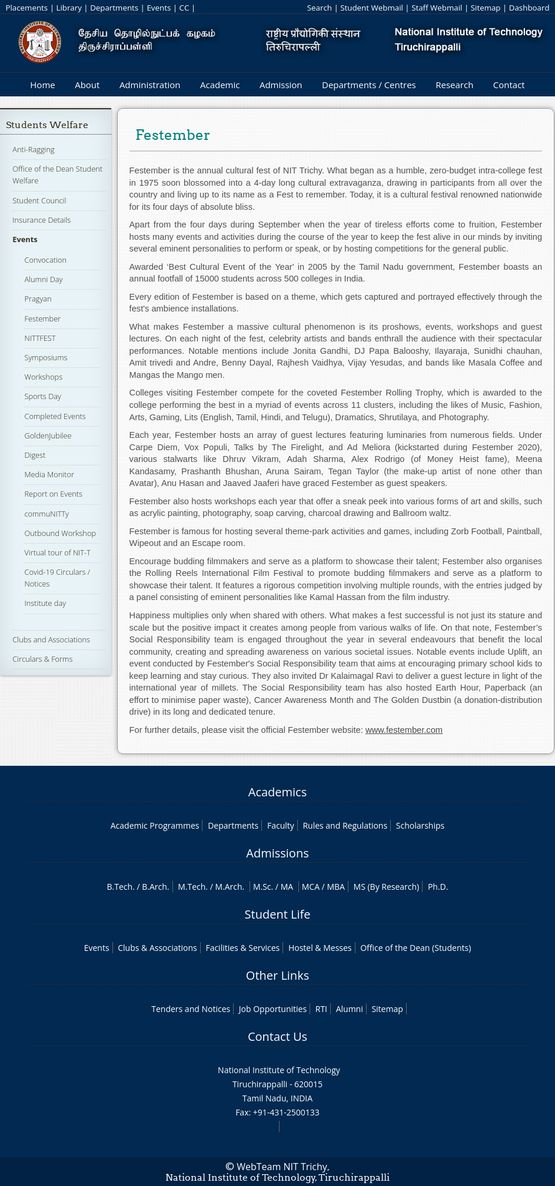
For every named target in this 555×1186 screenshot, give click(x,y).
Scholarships (420, 825)
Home (42, 85)
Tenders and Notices (190, 1008)
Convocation (45, 259)
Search (319, 7)
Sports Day (42, 396)
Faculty (280, 825)
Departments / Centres (369, 85)
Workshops (43, 376)
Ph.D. (438, 886)
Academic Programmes (155, 825)
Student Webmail (371, 7)
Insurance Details (41, 220)
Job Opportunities (273, 1008)
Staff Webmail (436, 7)
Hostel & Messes (320, 947)
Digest (34, 455)
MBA (336, 886)
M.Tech (191, 886)
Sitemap (486, 7)
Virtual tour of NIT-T (57, 552)
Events (159, 7)
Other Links (277, 975)
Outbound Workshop (60, 533)
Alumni (349, 1008)
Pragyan (37, 298)
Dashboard (529, 7)
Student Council (39, 200)
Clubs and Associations (51, 639)
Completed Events (54, 416)
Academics (277, 792)
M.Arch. (229, 886)
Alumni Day (43, 279)
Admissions (277, 853)
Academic (220, 85)
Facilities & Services (242, 947)
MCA (311, 886)
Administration (150, 85)
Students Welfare (47, 124)
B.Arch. (155, 886)
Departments (114, 7)
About (87, 85)
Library (68, 7)
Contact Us (277, 1036)
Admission (281, 85)
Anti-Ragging (33, 149)
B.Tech (120, 886)
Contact (509, 85)
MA (287, 886)
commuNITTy (46, 513)
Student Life (278, 914)
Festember (42, 318)
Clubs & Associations (157, 947)
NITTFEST (39, 338)
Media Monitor (49, 474)
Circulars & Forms (42, 659)
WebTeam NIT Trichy (282, 1166)
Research (454, 85)
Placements (26, 7)
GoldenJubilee (47, 435)
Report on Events (53, 493)
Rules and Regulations (345, 825)
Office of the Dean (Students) (415, 947)
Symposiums (45, 357)
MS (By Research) (387, 886)
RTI (321, 1008)
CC (184, 7)
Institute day (45, 603)
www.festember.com (404, 730)
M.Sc (262, 886)
